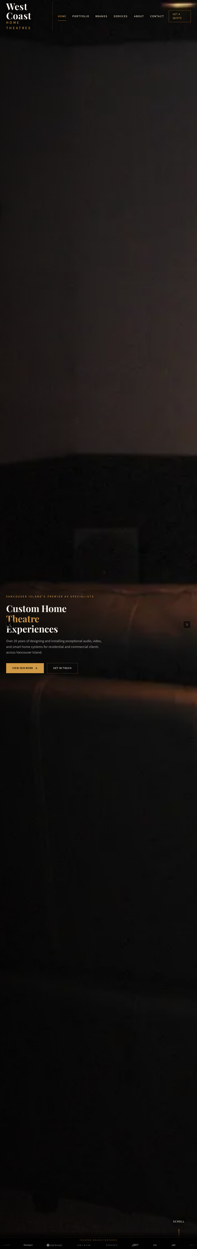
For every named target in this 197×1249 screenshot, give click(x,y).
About (139, 16)
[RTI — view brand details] (125, 1245)
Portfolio (80, 16)
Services (121, 16)
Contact (157, 16)
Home (62, 17)
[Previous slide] (10, 624)
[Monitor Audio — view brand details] (44, 1245)
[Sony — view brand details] (183, 1245)
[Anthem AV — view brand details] (74, 1245)
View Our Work (25, 668)
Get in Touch (62, 668)
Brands (101, 16)
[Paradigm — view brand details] (18, 1245)
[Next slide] (187, 624)
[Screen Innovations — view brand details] (145, 1245)
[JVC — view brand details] (164, 1245)
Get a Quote (177, 16)
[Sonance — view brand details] (102, 1245)
